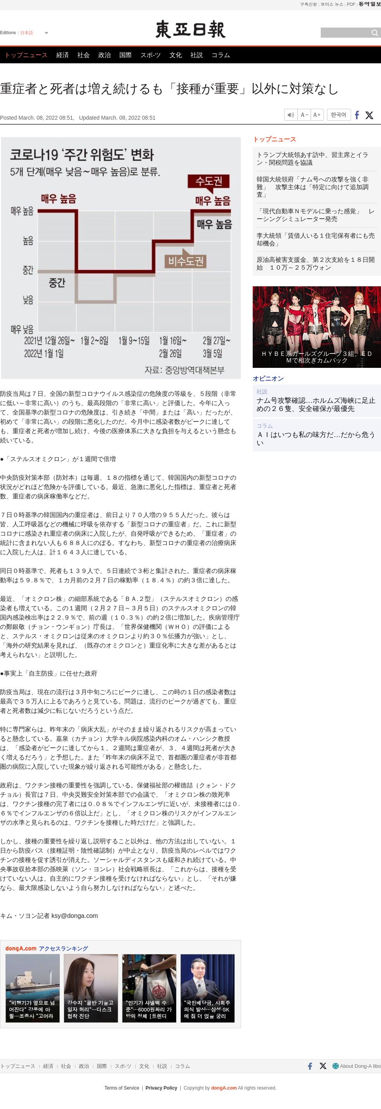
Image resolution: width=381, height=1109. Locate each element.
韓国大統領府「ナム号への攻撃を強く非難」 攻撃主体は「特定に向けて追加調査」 (313, 187)
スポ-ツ (150, 55)
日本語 (26, 32)
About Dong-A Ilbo (356, 1066)
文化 (176, 55)
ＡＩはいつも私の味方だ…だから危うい (316, 439)
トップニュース (26, 55)
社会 (83, 55)
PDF (351, 4)
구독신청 (308, 4)
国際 (125, 55)
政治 (104, 55)
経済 (62, 55)
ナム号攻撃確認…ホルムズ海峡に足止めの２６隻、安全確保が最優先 (316, 405)
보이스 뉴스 (332, 4)
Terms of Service (122, 1088)
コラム (220, 55)
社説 (196, 55)
